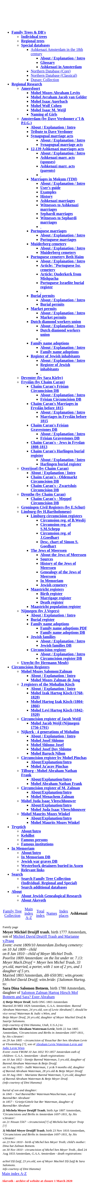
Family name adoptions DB (62, 632)
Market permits (44, 309)
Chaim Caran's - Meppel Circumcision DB (51, 501)
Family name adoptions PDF (63, 628)
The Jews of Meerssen (49, 550)
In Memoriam (51, 581)
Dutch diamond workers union (56, 322)
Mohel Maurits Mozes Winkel (55, 822)
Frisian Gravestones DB (60, 438)
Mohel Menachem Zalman (52, 797)
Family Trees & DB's (29, 32)
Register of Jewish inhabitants (55, 356)
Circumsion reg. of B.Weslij (62, 520)
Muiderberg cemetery (48, 244)
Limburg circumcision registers (56, 516)
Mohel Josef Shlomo (47, 740)
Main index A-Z (28, 913)
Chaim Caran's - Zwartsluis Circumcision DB (54, 488)
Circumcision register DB (61, 658)
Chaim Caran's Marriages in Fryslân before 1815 (54, 406)
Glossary (47, 62)
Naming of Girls (44, 114)
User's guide (50, 188)
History (46, 196)
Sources (46, 559)
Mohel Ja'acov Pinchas (49, 766)
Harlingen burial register (60, 464)
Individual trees (34, 37)
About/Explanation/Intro (51, 762)
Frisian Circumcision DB (60, 399)
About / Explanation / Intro (62, 58)
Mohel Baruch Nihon (48, 753)
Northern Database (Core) (51, 71)
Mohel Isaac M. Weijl (48, 110)
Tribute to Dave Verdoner (52, 132)
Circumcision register (48, 650)
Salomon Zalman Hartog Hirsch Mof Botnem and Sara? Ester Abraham (40, 994)
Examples (48, 192)
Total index (40, 913)
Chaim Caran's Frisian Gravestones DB (49, 427)
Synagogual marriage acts (52, 136)
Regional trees (32, 41)
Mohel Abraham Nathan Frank (56, 784)
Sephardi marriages (56, 214)
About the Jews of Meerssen (63, 555)
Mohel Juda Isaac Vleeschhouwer (58, 809)
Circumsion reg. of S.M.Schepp (55, 526)
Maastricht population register (56, 607)
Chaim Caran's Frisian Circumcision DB (49, 388)
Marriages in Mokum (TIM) (54, 179)
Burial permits (43, 296)
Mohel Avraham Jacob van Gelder (59, 97)
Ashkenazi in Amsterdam (61, 67)
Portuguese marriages (49, 231)
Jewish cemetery (53, 585)
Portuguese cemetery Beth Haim (57, 257)
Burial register (43, 619)
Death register (52, 602)
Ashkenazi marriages (57, 201)
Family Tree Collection (12, 913)
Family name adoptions (50, 343)
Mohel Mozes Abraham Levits (55, 93)
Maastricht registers (47, 589)
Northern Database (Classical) (54, 75)
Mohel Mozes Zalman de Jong (55, 680)
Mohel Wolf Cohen (46, 106)
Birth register (51, 594)
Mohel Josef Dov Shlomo (51, 749)
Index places (63, 913)
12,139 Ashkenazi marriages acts (57, 149)
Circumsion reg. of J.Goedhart (55, 535)
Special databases (35, 45)
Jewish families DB (56, 645)
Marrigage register (55, 598)
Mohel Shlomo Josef (47, 745)
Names (51, 913)
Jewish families (43, 637)
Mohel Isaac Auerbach (49, 101)
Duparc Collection (45, 80)
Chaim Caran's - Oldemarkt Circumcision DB (54, 479)
